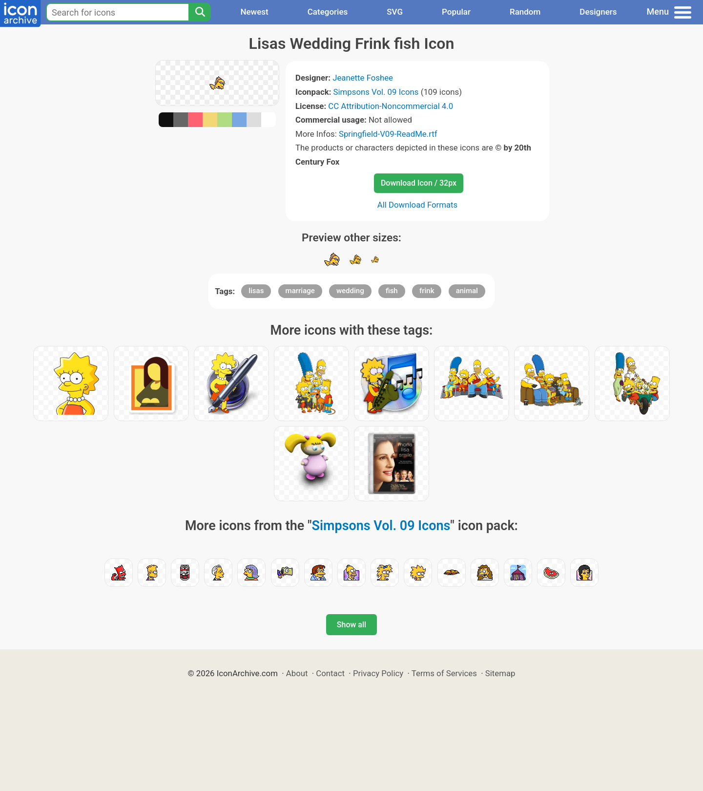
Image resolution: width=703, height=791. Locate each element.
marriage (300, 290)
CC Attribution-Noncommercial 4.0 (390, 106)
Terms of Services (444, 673)
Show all (351, 624)
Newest (254, 12)
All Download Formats (417, 205)
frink (426, 290)
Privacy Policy (378, 673)
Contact (330, 673)
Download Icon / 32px (418, 183)
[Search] (199, 12)
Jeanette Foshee (362, 78)
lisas (256, 290)
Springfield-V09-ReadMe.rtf (388, 134)
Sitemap (500, 673)
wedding (350, 290)
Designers (598, 12)
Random (525, 12)
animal (467, 290)
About (297, 673)
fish (392, 290)
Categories (328, 12)
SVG (395, 12)
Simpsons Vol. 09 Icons (376, 92)
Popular (456, 12)
